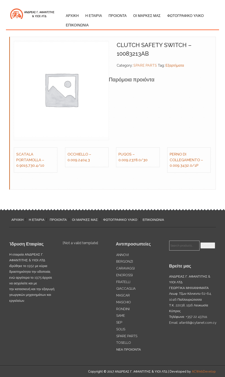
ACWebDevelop (204, 371)
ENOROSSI (124, 275)
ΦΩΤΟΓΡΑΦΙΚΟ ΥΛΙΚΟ (185, 16)
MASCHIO (123, 302)
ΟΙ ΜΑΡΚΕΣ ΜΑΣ (147, 16)
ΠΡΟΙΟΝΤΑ (118, 16)
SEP (119, 322)
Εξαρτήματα (174, 65)
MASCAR (123, 295)
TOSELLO (123, 343)
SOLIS (120, 329)
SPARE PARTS (145, 65)
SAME (120, 316)
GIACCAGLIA (126, 289)
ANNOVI (122, 255)
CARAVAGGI (125, 268)
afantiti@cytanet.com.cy (197, 323)
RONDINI (123, 309)
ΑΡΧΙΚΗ (72, 16)
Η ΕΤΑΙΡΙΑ (93, 16)
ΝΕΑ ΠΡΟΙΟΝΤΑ (128, 349)
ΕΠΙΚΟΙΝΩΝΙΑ (77, 25)
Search (207, 245)
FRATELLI (123, 282)
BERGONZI (124, 262)
